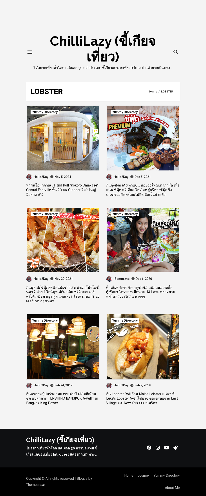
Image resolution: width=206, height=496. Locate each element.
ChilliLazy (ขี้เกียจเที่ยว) (60, 440)
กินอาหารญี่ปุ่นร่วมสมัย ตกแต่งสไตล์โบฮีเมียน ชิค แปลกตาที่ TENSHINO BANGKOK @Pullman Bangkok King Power (62, 398)
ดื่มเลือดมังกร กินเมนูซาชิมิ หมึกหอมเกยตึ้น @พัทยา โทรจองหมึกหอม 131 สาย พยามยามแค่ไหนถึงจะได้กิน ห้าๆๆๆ (140, 292)
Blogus (82, 478)
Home (128, 475)
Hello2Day (37, 177)
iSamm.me (117, 279)
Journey (143, 475)
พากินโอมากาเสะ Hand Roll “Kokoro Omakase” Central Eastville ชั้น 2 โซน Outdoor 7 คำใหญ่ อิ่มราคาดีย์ (62, 190)
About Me (172, 488)
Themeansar (35, 485)
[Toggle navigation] (29, 52)
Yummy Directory (45, 112)
